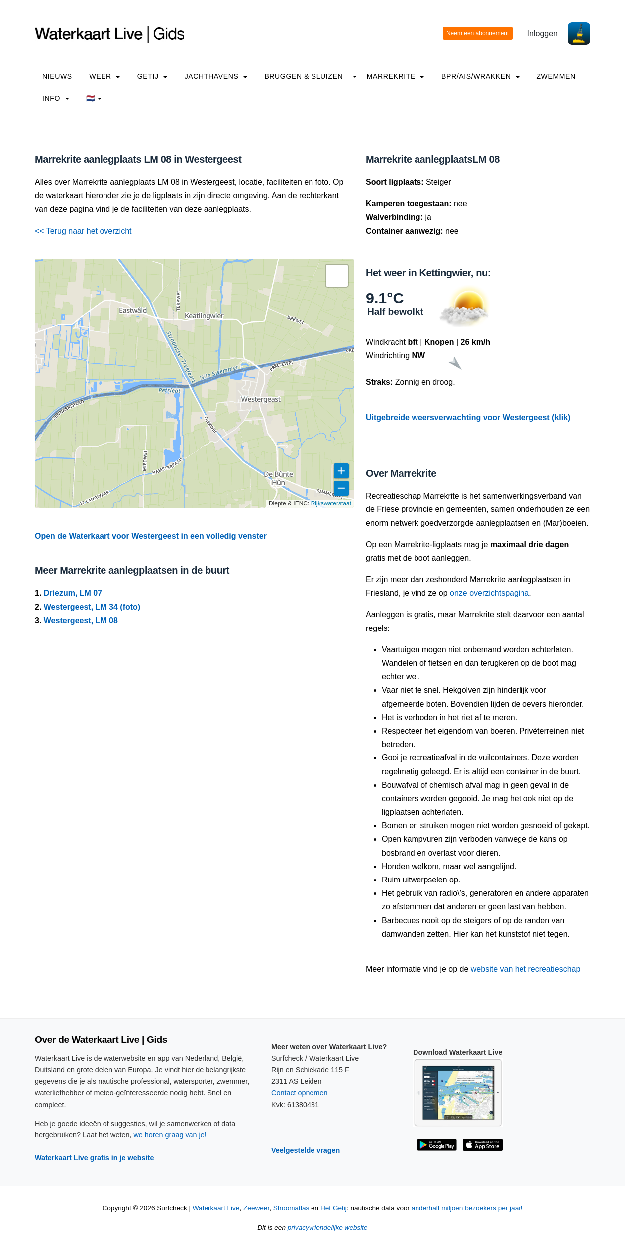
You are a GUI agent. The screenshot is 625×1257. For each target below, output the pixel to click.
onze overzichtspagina (489, 593)
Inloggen (542, 33)
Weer (104, 76)
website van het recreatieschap (526, 969)
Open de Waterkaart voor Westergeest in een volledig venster (151, 536)
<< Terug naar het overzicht (83, 231)
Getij (152, 76)
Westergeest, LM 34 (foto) (92, 607)
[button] (337, 276)
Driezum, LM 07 (73, 593)
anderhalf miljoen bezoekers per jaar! (467, 1208)
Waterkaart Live (216, 1208)
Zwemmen (555, 76)
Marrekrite (395, 76)
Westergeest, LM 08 (81, 620)
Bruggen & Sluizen (303, 76)
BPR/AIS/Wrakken (480, 76)
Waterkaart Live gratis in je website (94, 1158)
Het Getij (333, 1208)
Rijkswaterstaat (331, 503)
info (55, 98)
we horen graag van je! (169, 1135)
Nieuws (57, 76)
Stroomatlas (291, 1208)
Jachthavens (216, 76)
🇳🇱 (94, 98)
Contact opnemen (299, 1093)
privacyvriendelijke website (328, 1227)
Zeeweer (256, 1208)
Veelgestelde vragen (305, 1150)
